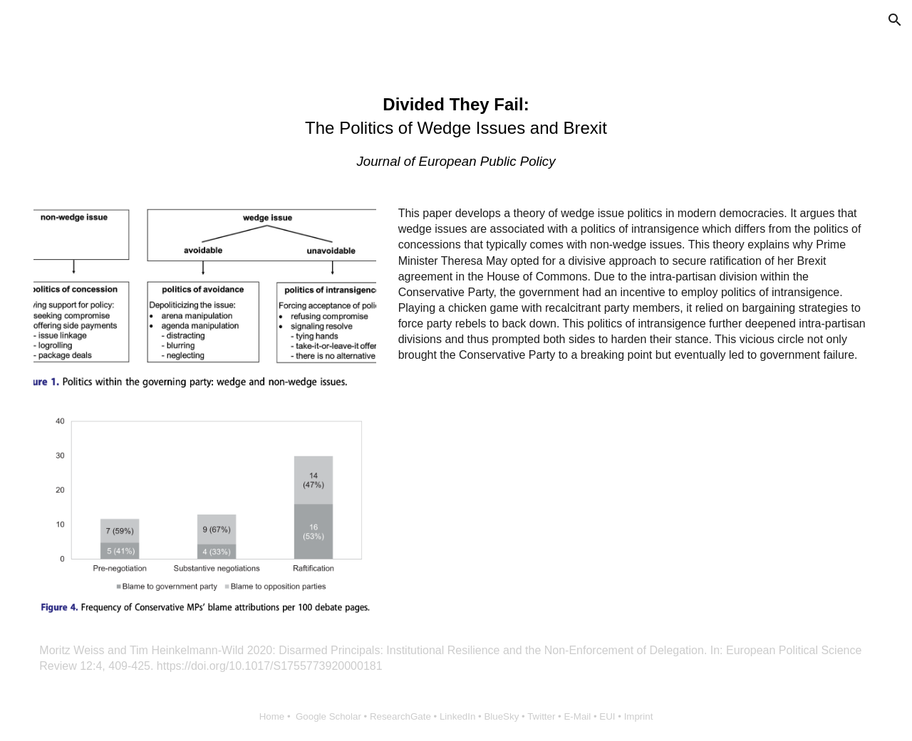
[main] (455, 132)
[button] (895, 20)
